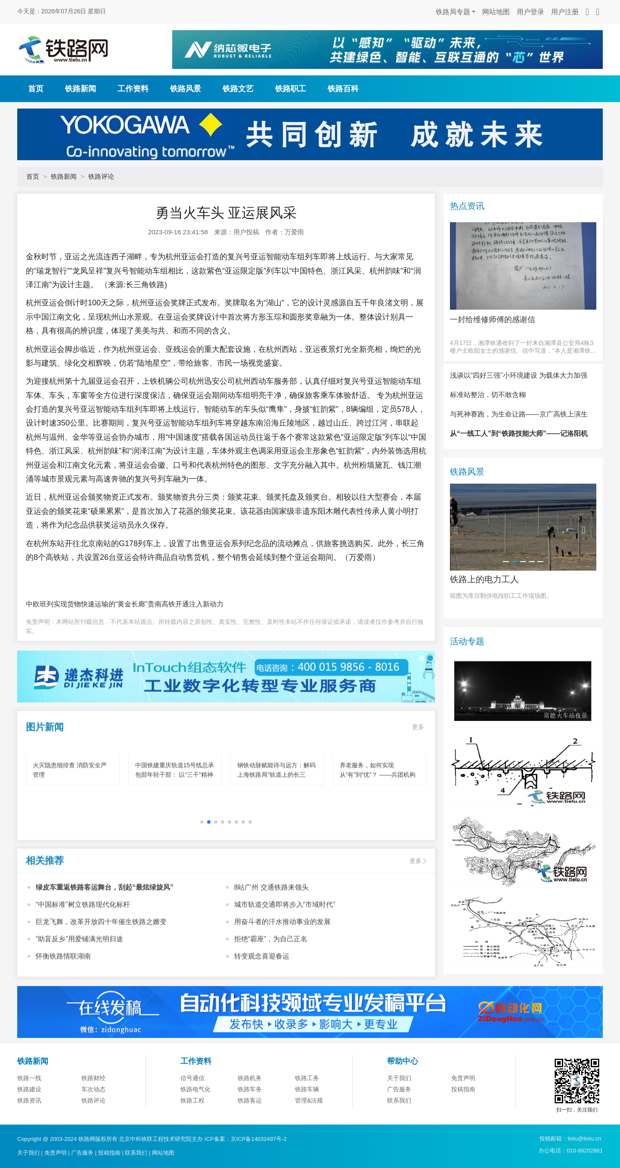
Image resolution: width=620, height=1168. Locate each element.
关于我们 (399, 1120)
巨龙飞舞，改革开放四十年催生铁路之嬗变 (101, 960)
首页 (35, 88)
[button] (209, 861)
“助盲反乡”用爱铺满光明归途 (79, 978)
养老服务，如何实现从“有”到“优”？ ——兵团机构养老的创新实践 (378, 814)
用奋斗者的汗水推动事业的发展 (282, 960)
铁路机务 (250, 1120)
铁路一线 (29, 1120)
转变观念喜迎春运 (261, 995)
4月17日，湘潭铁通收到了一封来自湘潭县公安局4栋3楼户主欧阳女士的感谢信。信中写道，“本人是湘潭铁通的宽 (523, 346)
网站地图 (496, 12)
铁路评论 (101, 176)
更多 (418, 766)
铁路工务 (307, 1120)
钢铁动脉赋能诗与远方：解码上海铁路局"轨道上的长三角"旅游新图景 (276, 814)
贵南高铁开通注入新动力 (185, 604)
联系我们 (136, 1152)
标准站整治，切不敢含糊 (488, 437)
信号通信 (192, 1120)
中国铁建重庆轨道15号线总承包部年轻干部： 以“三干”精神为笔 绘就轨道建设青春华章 (174, 814)
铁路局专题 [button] (453, 12)
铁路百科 (343, 88)
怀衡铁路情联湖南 (63, 995)
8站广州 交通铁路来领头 (271, 926)
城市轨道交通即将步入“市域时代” (284, 943)
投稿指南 (109, 1152)
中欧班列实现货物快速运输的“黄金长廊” (87, 604)
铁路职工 (290, 88)
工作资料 (133, 88)
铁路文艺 (238, 88)
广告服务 (82, 1152)
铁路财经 (93, 1120)
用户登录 (530, 12)
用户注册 (565, 12)
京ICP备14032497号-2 (259, 1139)
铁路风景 (185, 88)
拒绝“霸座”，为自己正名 (271, 978)
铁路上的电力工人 (484, 621)
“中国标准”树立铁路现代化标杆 (83, 943)
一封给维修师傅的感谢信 (492, 319)
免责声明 (463, 1120)
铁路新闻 (80, 88)
